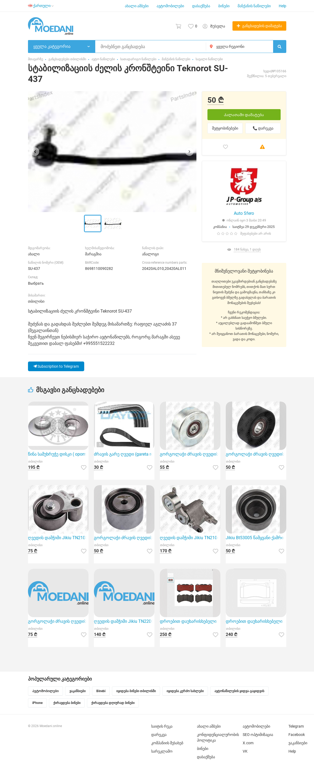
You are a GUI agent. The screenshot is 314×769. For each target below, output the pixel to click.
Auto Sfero (244, 213)
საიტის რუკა (161, 726)
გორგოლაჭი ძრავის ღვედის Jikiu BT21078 (58, 621)
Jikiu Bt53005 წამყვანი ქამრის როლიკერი (256, 537)
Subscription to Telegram (56, 366)
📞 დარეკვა (263, 128)
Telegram (296, 726)
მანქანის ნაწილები (254, 6)
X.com (248, 743)
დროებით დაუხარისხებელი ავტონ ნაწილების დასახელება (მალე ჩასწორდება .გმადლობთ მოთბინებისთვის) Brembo (190, 621)
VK (245, 751)
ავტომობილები (170, 6)
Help (282, 6)
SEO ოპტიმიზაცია (258, 734)
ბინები (224, 6)
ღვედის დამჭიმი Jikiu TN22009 (124, 621)
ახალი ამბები (137, 6)
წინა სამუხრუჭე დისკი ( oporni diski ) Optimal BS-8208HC (58, 454)
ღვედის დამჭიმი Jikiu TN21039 (58, 537)
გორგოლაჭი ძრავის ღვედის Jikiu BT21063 (190, 454)
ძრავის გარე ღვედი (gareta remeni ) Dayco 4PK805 (124, 454)
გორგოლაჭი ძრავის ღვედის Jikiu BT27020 (256, 454)
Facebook (296, 734)
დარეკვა (159, 734)
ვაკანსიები (297, 743)
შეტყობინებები (225, 128)
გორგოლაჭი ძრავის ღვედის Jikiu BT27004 (124, 537)
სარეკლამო (161, 751)
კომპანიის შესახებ (167, 743)
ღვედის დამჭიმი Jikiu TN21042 (190, 537)
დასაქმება (201, 6)
